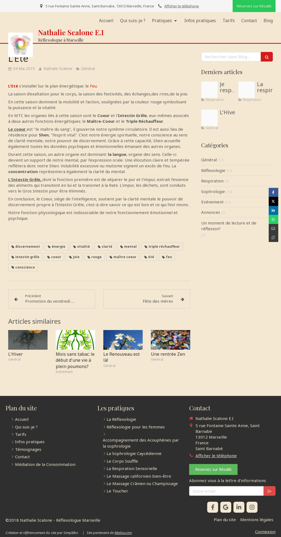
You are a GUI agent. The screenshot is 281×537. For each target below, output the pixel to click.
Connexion (265, 531)
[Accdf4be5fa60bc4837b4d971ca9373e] (209, 118)
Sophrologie (213, 191)
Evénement (212, 202)
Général (209, 159)
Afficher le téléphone (181, 6)
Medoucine (123, 532)
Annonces (210, 212)
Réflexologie (213, 170)
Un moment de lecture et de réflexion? (228, 225)
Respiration (212, 180)
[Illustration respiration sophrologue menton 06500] (209, 89)
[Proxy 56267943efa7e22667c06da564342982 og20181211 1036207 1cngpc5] (246, 89)
